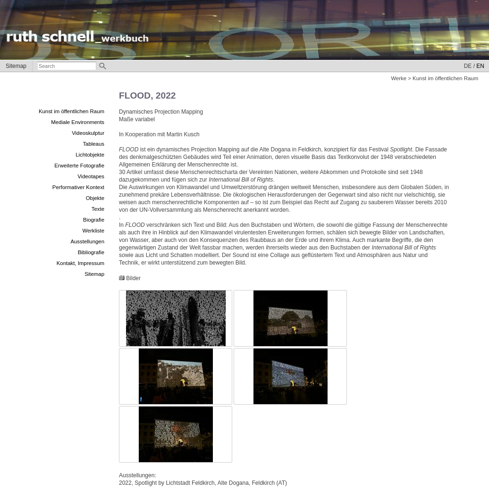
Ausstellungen (87, 241)
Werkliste (93, 230)
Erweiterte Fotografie (79, 165)
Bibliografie (91, 252)
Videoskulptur (88, 133)
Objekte (95, 198)
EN (480, 66)
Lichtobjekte (90, 155)
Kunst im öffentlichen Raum (71, 111)
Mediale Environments (77, 122)
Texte (98, 209)
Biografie (93, 220)
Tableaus (93, 144)
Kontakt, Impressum (80, 263)
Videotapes (90, 176)
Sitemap (16, 66)
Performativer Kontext (78, 187)
